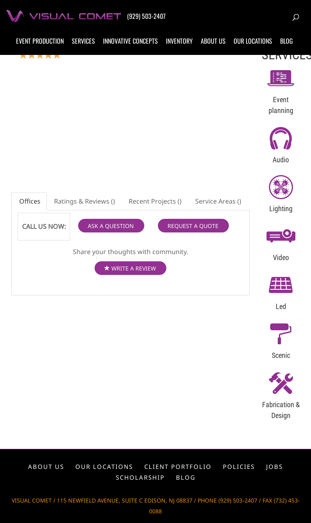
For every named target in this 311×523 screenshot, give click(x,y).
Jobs (274, 466)
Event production (40, 41)
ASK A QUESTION (111, 226)
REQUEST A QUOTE (193, 226)
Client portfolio (178, 466)
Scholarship (140, 477)
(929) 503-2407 (146, 16)
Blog (286, 41)
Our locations (253, 41)
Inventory (179, 41)
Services (83, 41)
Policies (239, 466)
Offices (29, 201)
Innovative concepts (130, 41)
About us (213, 41)
